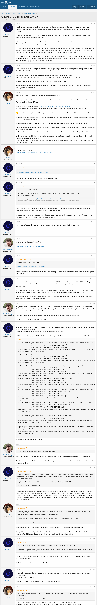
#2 (94, 65)
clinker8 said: (21, 448)
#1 (94, 23)
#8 (94, 238)
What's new (22, 7)
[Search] (91, 7)
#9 (94, 255)
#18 (94, 586)
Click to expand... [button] (56, 203)
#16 (94, 538)
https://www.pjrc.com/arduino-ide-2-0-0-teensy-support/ (34, 152)
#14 (94, 467)
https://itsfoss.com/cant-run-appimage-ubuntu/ (54, 106)
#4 (94, 147)
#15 (94, 504)
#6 (94, 183)
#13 (94, 444)
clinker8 (5, 20)
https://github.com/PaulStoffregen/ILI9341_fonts (32, 246)
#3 (94, 92)
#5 (94, 164)
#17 (94, 569)
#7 (94, 221)
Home (5, 7)
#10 (94, 278)
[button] (27, 7)
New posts (4, 10)
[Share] (91, 24)
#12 (94, 324)
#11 (94, 303)
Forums (12, 7)
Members (33, 7)
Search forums (13, 10)
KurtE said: (20, 168)
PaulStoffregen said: (23, 259)
